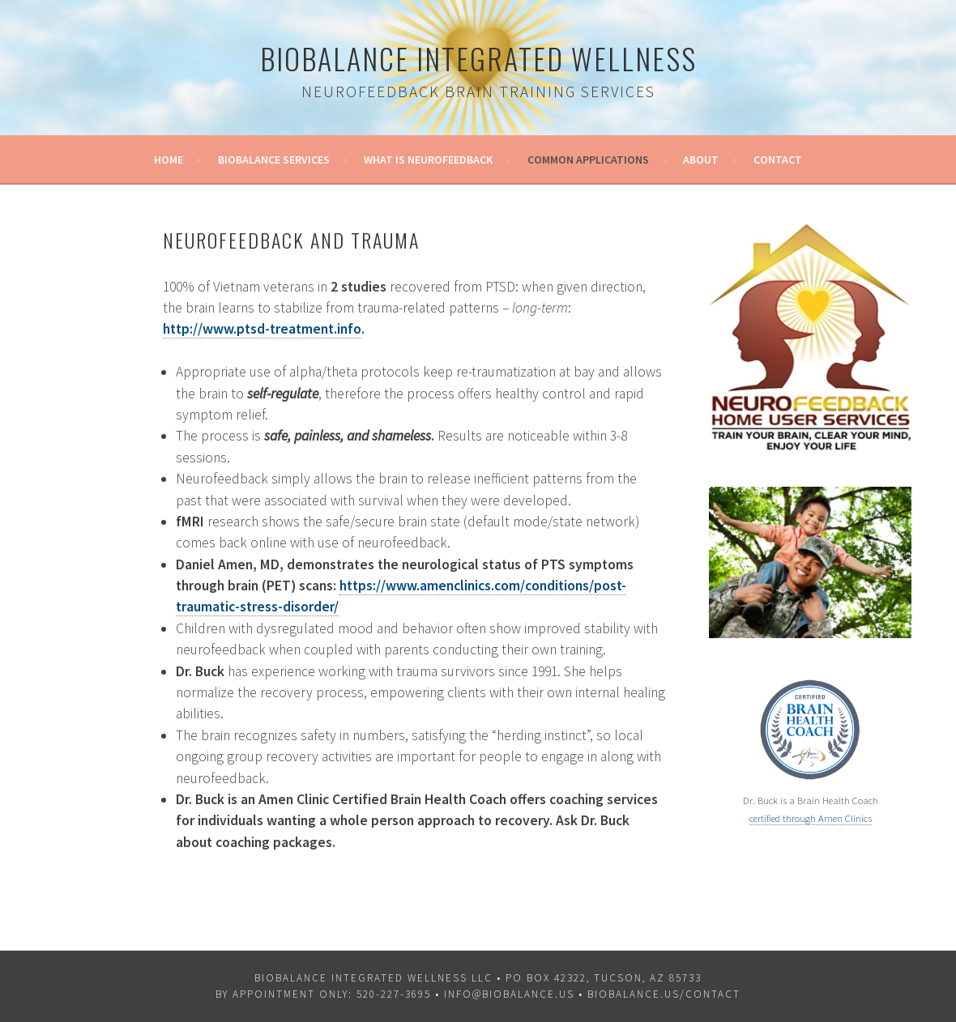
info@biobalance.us (509, 994)
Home (168, 159)
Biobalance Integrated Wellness (478, 57)
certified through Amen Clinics (810, 818)
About (701, 159)
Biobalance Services (274, 159)
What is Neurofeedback (428, 159)
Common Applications (588, 159)
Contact (777, 159)
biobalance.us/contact (663, 994)
